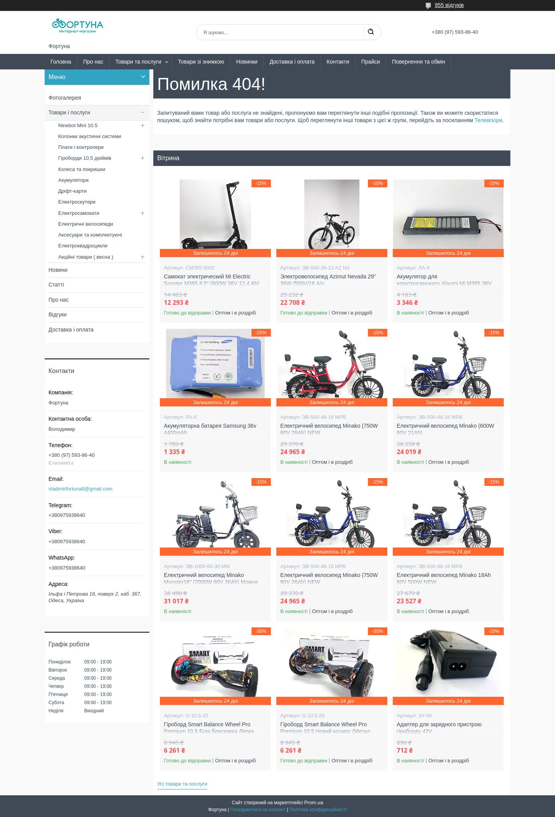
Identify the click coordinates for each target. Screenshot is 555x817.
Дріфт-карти (72, 191)
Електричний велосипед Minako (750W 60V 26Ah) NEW (329, 429)
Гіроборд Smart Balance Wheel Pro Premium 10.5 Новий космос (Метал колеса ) (325, 731)
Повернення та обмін (418, 62)
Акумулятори (73, 180)
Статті (56, 285)
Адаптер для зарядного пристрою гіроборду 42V (439, 727)
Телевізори (488, 120)
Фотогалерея (65, 98)
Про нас (93, 62)
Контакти (338, 62)
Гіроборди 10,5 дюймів (84, 158)
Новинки (247, 62)
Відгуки (58, 314)
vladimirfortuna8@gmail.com (81, 489)
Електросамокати (78, 213)
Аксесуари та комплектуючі (90, 235)
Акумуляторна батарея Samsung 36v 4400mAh (210, 429)
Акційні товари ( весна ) (85, 257)
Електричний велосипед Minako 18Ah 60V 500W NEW (444, 578)
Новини (58, 270)
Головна (60, 62)
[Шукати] (371, 32)
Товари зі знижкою (201, 62)
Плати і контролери (81, 147)
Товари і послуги (69, 112)
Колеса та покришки (81, 169)
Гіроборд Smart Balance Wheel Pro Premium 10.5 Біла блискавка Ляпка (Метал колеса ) (209, 731)
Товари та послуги (138, 62)
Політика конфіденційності (318, 809)
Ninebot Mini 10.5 (77, 125)
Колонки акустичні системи (89, 136)
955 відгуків (449, 5)
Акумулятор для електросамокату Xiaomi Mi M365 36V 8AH (444, 283)
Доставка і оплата (291, 62)
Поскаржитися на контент (258, 809)
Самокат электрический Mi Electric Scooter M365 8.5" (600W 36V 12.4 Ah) (211, 280)
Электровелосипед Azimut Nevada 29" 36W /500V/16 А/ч (328, 280)
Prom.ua (313, 802)
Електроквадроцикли (83, 246)
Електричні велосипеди (85, 224)
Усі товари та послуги (182, 784)
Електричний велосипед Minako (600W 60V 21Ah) (445, 429)
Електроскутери (76, 202)
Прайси (370, 62)
